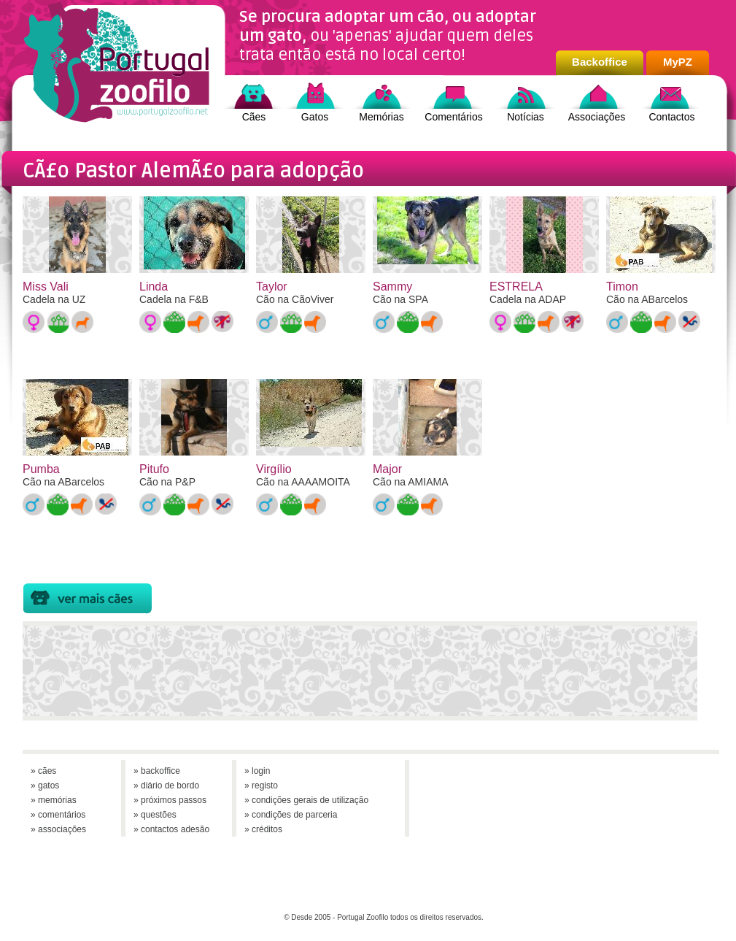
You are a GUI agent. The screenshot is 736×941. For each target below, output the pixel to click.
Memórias (381, 117)
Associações (597, 117)
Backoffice (599, 61)
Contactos (671, 117)
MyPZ (677, 61)
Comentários (453, 117)
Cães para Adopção (87, 598)
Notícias (525, 117)
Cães (254, 117)
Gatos (314, 117)
